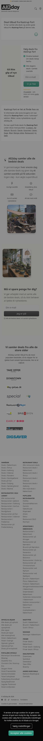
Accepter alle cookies (21, 733)
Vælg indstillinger (21, 726)
